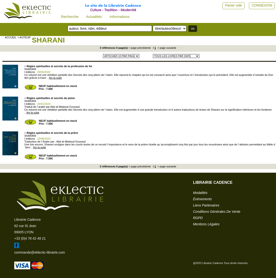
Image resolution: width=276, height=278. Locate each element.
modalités (200, 193)
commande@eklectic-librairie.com (39, 252)
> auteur (24, 37)
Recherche (70, 16)
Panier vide (233, 5)
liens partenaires (206, 205)
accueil (10, 37)
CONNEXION (262, 5)
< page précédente (140, 47)
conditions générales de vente (216, 212)
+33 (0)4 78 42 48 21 (30, 238)
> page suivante (166, 47)
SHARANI (48, 40)
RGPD (198, 218)
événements (202, 199)
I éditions (29, 72)
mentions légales (206, 224)
